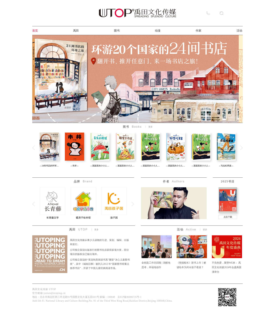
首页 (35, 30)
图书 (117, 30)
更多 (150, 127)
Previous (33, 148)
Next (241, 148)
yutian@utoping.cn (54, 293)
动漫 (157, 30)
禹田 (76, 30)
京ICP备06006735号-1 (129, 297)
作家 (198, 30)
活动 (239, 30)
